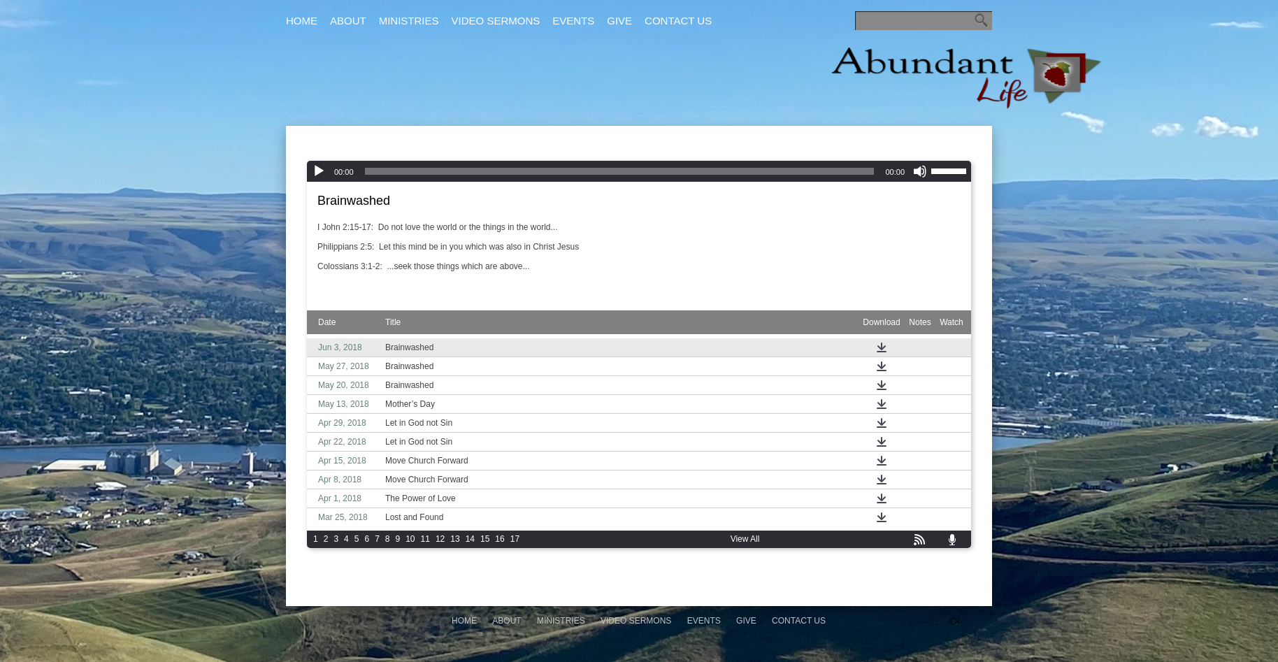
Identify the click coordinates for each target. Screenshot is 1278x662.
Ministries (409, 21)
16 (499, 539)
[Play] (319, 171)
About (348, 21)
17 (514, 539)
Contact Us (678, 21)
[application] (639, 171)
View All (745, 539)
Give (619, 21)
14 (470, 539)
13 (454, 539)
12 (440, 539)
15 (484, 539)
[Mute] (920, 171)
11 (425, 539)
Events (573, 21)
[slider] (620, 171)
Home (301, 21)
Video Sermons (496, 21)
